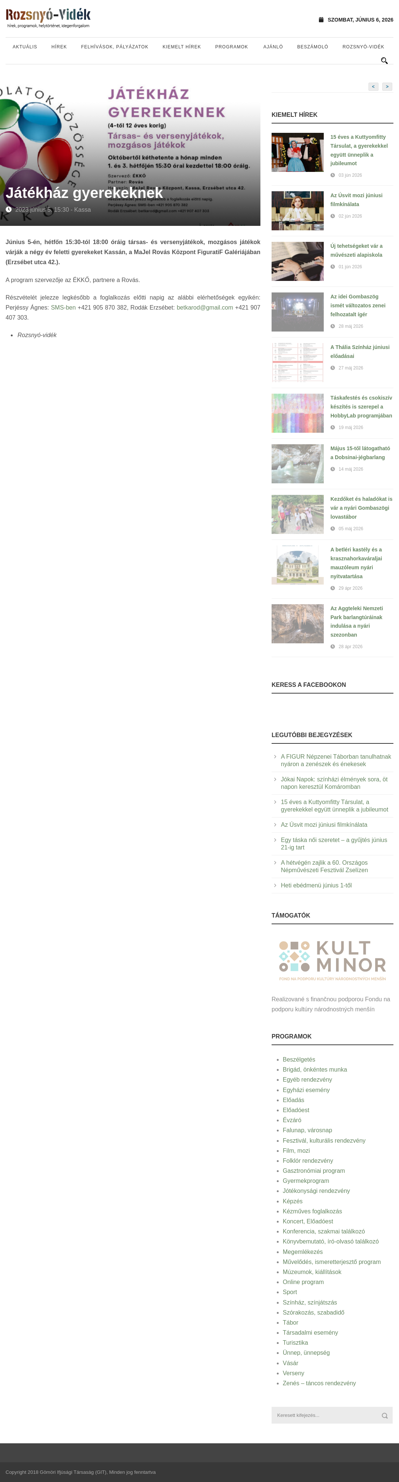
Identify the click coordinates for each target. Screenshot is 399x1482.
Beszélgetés (299, 1059)
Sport (290, 1292)
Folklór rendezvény (308, 1161)
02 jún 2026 (350, 216)
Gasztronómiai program (314, 1171)
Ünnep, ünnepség (306, 1353)
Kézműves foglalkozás (312, 1211)
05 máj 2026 (351, 528)
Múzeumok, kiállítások (312, 1272)
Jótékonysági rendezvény (316, 1191)
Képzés (293, 1201)
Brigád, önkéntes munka (315, 1069)
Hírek (59, 46)
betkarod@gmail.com (205, 307)
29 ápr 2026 (350, 588)
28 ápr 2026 (350, 646)
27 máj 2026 (351, 368)
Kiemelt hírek (181, 46)
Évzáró (292, 1120)
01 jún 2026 (350, 266)
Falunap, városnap (307, 1130)
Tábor (290, 1322)
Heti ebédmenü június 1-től (316, 885)
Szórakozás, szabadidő (313, 1312)
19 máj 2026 (351, 427)
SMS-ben (63, 307)
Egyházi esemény (306, 1090)
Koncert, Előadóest (308, 1221)
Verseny (293, 1373)
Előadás (293, 1100)
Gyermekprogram (306, 1181)
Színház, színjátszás (310, 1302)
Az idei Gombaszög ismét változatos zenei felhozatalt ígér (358, 305)
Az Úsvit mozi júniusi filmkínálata (324, 825)
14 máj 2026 (351, 469)
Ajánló (273, 46)
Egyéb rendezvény (307, 1079)
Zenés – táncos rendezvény (319, 1383)
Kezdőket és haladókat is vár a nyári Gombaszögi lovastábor (361, 508)
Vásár (290, 1363)
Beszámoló (313, 46)
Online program (303, 1282)
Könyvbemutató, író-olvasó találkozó (331, 1241)
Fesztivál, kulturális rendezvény (324, 1140)
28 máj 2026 (351, 326)
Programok (231, 46)
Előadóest (296, 1110)
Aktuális (25, 46)
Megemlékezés (303, 1252)
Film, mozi (296, 1150)
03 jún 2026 (350, 175)
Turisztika (295, 1342)
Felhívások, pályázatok (115, 46)
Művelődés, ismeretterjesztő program (332, 1262)
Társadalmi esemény (310, 1332)
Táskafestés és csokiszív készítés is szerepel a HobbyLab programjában (361, 407)
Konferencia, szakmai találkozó (324, 1231)
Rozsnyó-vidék (363, 46)
